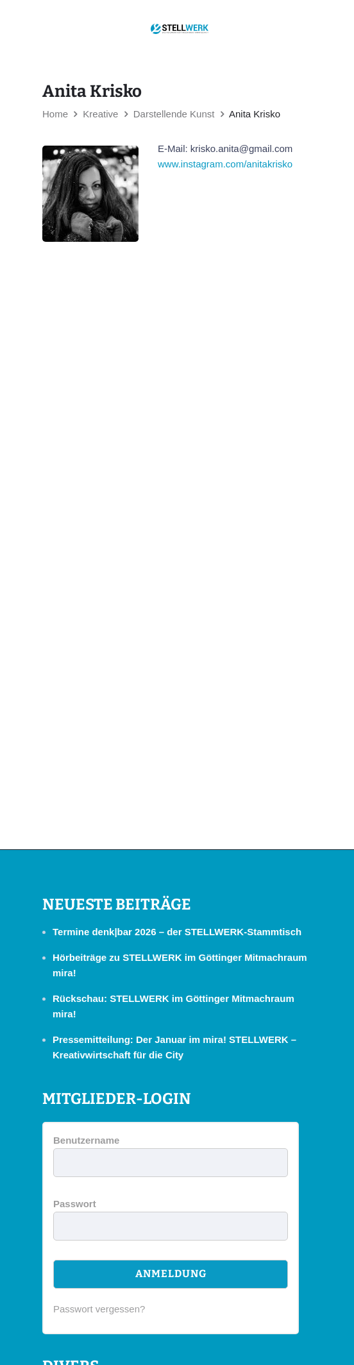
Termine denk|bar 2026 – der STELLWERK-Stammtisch (177, 931)
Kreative (100, 113)
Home (55, 113)
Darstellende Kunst (174, 113)
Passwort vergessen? (99, 1308)
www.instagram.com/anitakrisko (225, 163)
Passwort (74, 1203)
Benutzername (86, 1140)
